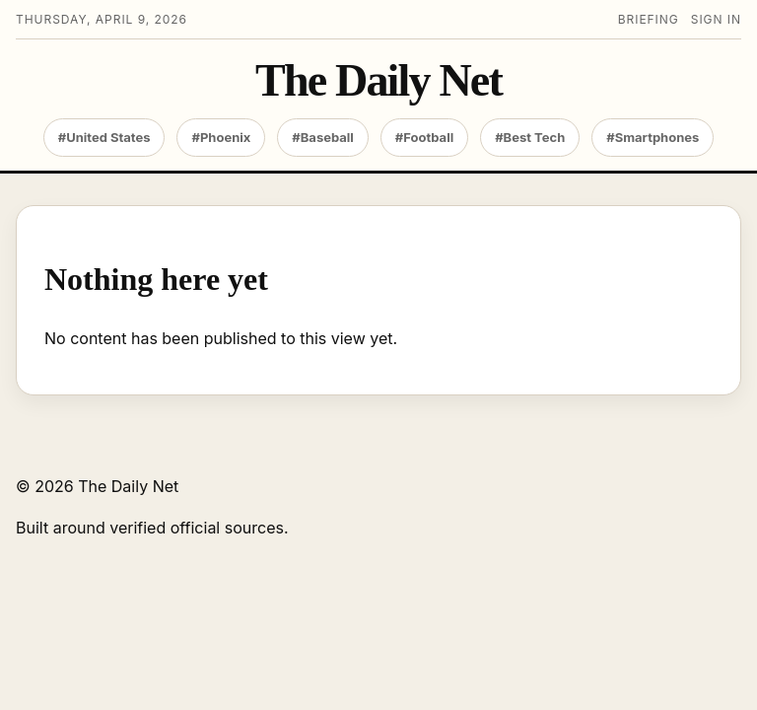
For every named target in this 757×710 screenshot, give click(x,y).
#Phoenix (220, 137)
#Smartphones (652, 137)
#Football (424, 137)
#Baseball (323, 137)
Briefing (648, 19)
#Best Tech (530, 137)
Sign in (716, 19)
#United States (104, 137)
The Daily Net (378, 81)
